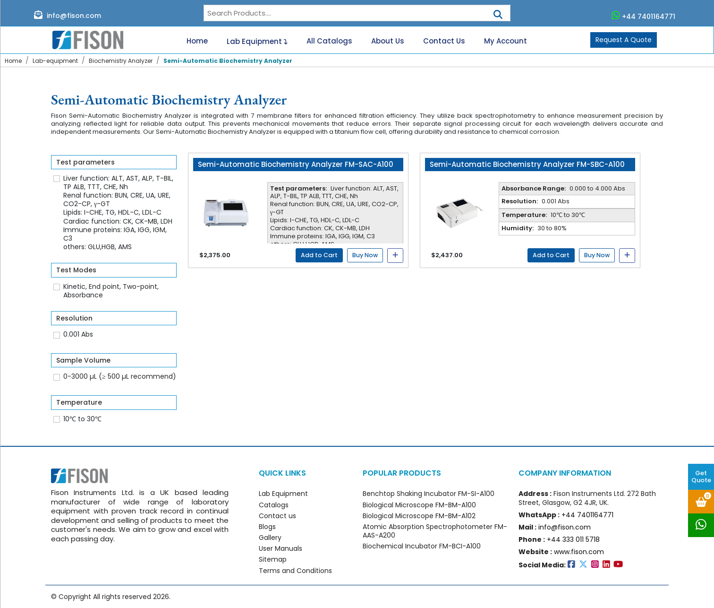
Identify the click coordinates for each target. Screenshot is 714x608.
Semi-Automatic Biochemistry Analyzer (227, 61)
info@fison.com (67, 15)
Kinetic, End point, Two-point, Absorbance (111, 290)
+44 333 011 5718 (573, 539)
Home (197, 41)
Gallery (270, 537)
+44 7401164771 (644, 15)
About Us (387, 41)
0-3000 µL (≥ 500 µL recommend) (119, 376)
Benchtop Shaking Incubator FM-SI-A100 (428, 493)
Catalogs (274, 505)
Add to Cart (319, 255)
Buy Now (365, 255)
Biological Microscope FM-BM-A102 (419, 516)
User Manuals (280, 548)
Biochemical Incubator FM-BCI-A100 (422, 546)
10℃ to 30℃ (82, 419)
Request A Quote (623, 39)
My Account (505, 41)
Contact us (277, 516)
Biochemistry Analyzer (121, 61)
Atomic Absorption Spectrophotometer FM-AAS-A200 (435, 531)
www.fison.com (579, 551)
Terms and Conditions (295, 570)
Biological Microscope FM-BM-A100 (419, 505)
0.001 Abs (78, 334)
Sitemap (273, 559)
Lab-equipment (55, 61)
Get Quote (701, 477)
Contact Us (444, 41)
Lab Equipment (257, 40)
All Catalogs (329, 41)
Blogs (267, 526)
